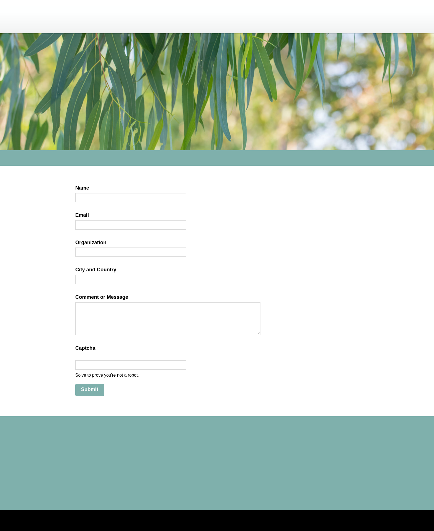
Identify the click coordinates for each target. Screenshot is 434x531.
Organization (90, 242)
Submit (89, 389)
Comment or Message (103, 297)
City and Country (95, 269)
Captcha (87, 348)
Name (83, 188)
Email (83, 215)
